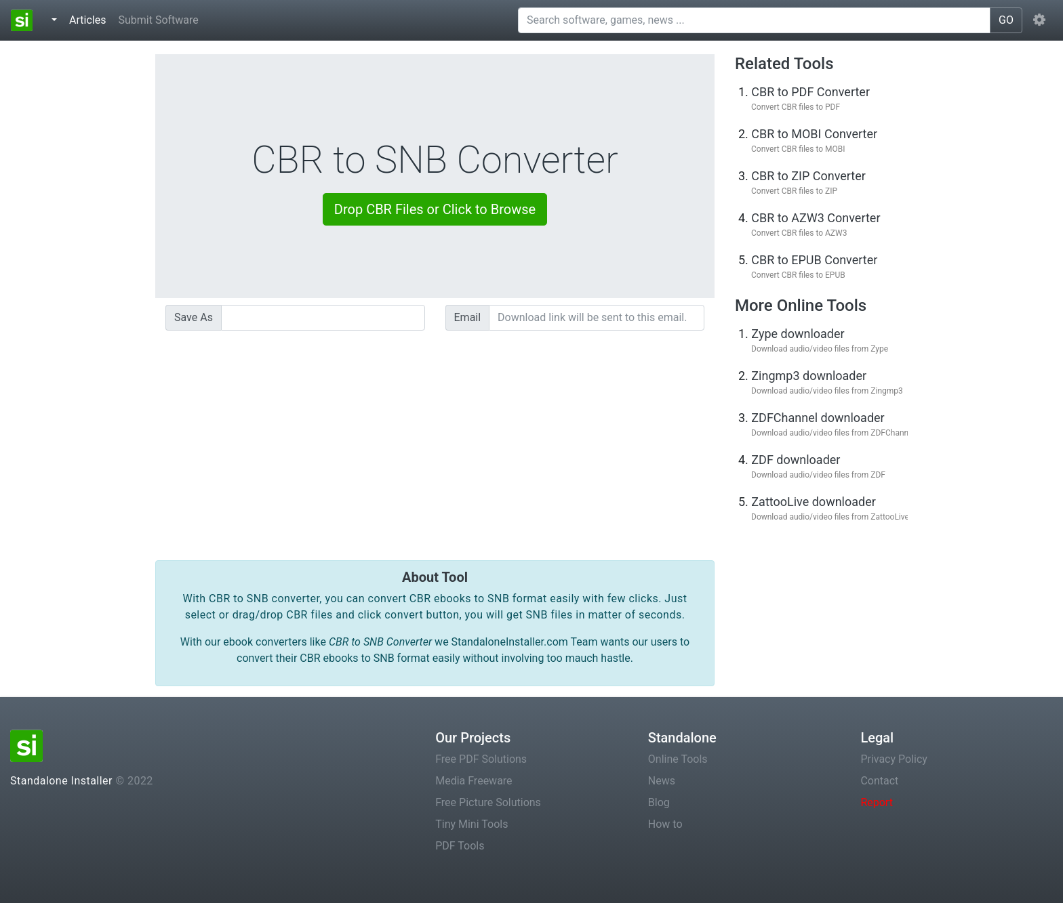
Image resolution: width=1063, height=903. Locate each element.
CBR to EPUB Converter (814, 260)
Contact (879, 780)
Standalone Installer (61, 780)
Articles (90, 19)
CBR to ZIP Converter (808, 176)
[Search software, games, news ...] (754, 20)
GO (1006, 20)
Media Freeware (473, 780)
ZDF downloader (795, 460)
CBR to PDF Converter (810, 92)
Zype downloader (797, 334)
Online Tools (678, 759)
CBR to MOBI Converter (814, 134)
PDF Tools (459, 845)
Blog (659, 802)
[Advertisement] (435, 435)
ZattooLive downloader (813, 502)
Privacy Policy (893, 759)
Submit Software (158, 20)
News (661, 780)
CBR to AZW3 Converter (815, 218)
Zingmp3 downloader (808, 376)
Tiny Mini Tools (471, 824)
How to (665, 824)
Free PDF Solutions (481, 759)
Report (876, 802)
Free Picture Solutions (488, 802)
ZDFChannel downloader (817, 418)
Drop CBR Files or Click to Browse (435, 209)
